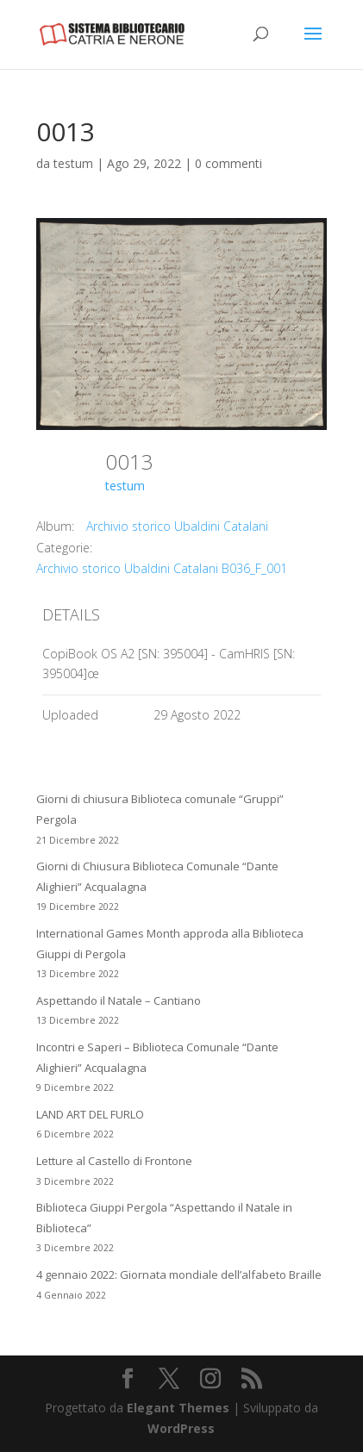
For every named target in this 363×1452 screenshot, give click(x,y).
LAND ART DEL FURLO (90, 1114)
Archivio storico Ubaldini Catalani (177, 526)
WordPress (181, 1428)
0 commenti (228, 163)
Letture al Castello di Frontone (114, 1160)
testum (73, 163)
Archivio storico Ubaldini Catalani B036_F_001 (161, 568)
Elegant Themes (178, 1407)
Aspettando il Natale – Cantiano (118, 1000)
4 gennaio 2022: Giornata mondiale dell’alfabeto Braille (179, 1274)
